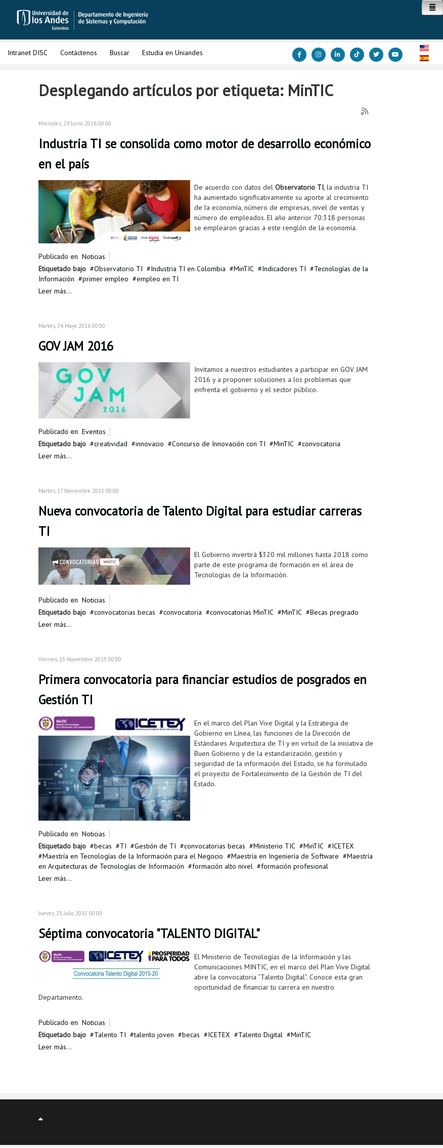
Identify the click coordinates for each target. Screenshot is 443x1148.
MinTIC (244, 268)
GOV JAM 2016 (75, 346)
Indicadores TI (284, 268)
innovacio (150, 443)
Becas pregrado (334, 612)
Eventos (94, 431)
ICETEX (343, 846)
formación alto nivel (222, 866)
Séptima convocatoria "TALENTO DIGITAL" (149, 933)
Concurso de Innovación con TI (218, 443)
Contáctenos (78, 52)
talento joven (154, 1034)
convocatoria (321, 443)
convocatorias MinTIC (242, 612)
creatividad (110, 443)
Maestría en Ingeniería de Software (285, 856)
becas (103, 846)
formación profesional (294, 866)
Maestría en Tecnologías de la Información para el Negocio (132, 856)
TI (123, 846)
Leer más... (55, 290)
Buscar (119, 52)
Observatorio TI (118, 268)
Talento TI (110, 1034)
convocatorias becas (124, 612)
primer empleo (105, 278)
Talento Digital (260, 1034)
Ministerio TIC (274, 846)
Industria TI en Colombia (188, 268)
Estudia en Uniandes (172, 52)
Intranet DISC (28, 52)
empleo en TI (158, 278)
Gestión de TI (155, 846)
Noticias (93, 256)
